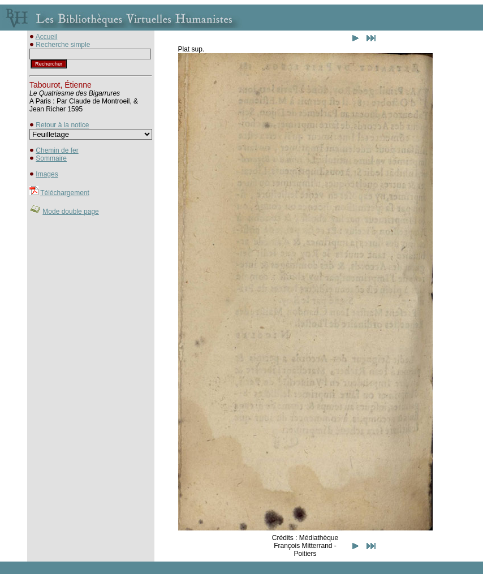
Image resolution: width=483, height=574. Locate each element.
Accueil (47, 37)
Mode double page (70, 211)
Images (47, 174)
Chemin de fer (57, 150)
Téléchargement (64, 193)
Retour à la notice (62, 125)
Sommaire (51, 158)
